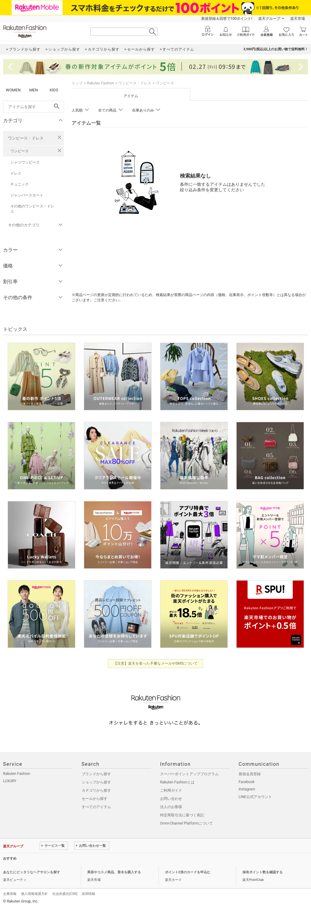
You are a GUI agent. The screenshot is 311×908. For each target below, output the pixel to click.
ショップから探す (96, 782)
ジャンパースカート (26, 195)
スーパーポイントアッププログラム (189, 774)
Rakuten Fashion (100, 83)
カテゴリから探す (96, 790)
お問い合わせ (171, 799)
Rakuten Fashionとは (177, 782)
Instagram (247, 789)
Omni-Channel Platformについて (186, 823)
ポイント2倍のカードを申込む (187, 872)
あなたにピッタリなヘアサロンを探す (31, 872)
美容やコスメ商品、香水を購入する (114, 872)
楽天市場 (297, 18)
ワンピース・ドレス (26, 138)
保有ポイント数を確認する (262, 872)
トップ (77, 83)
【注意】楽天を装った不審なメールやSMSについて (155, 663)
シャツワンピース (25, 162)
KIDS (54, 90)
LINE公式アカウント (255, 797)
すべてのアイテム (96, 807)
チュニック (19, 184)
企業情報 (9, 894)
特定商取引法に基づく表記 (182, 815)
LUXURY (9, 781)
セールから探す (94, 799)
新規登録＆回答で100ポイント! (226, 18)
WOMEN (13, 90)
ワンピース (19, 151)
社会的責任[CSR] (64, 894)
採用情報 (88, 894)
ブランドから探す (96, 774)
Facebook (247, 782)
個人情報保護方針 (34, 894)
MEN (33, 90)
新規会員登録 (250, 774)
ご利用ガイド (171, 790)
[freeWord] (33, 107)
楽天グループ (269, 18)
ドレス (15, 173)
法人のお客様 (171, 807)
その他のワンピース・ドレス (32, 209)
